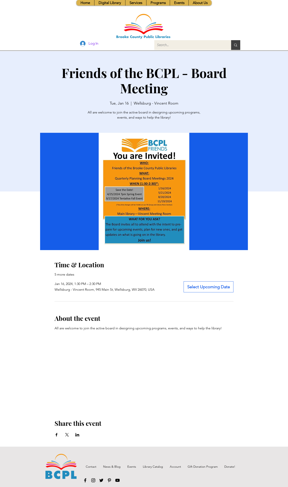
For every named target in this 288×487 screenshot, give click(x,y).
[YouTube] (117, 480)
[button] (135, 3)
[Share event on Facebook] (57, 434)
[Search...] (189, 45)
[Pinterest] (109, 480)
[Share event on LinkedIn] (77, 434)
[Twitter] (101, 480)
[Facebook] (85, 480)
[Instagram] (93, 480)
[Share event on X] (67, 434)
